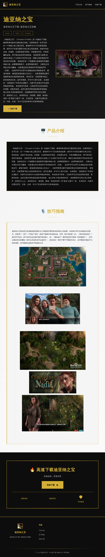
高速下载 (98, 4)
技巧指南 (88, 4)
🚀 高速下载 (12, 109)
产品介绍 (78, 4)
